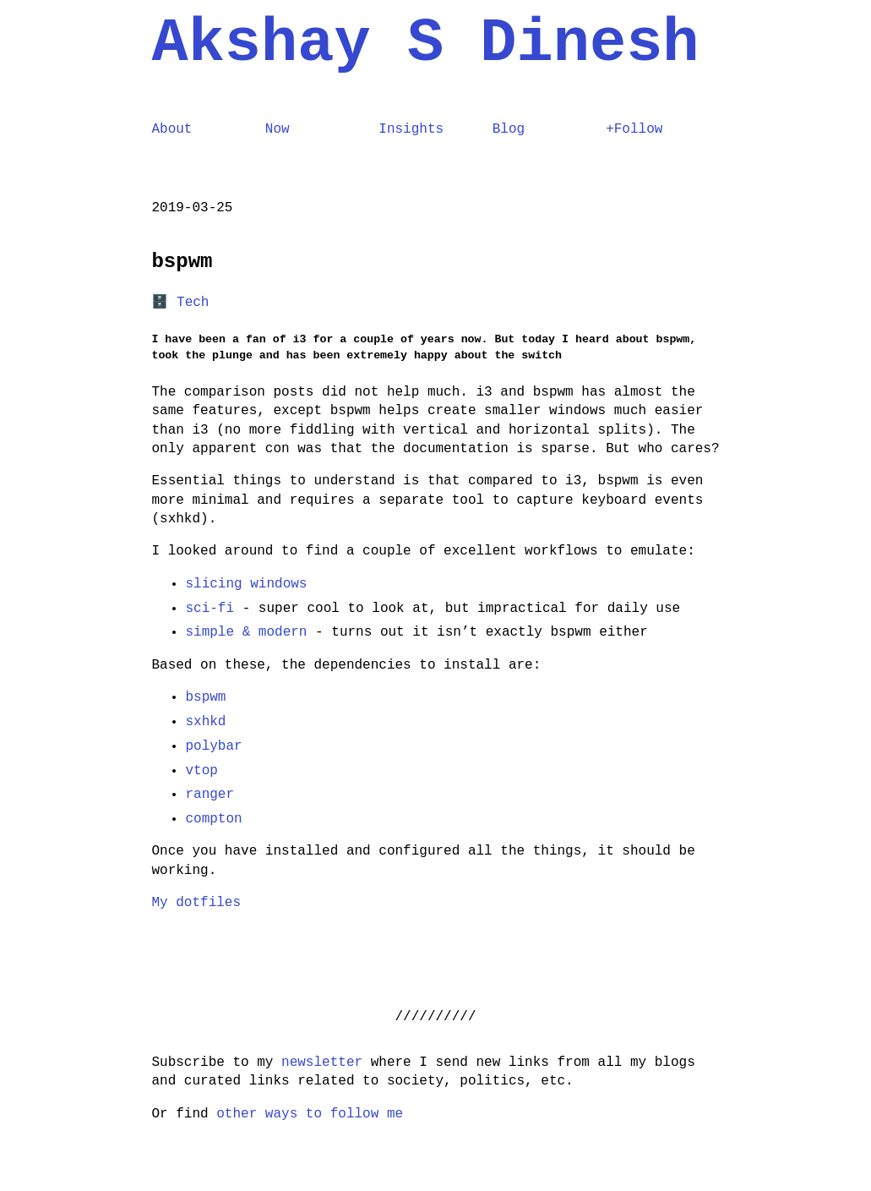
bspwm (206, 697)
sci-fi (210, 608)
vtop (202, 771)
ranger (210, 794)
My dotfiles (197, 902)
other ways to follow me (309, 1114)
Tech (193, 302)
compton (214, 819)
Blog (509, 129)
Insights (411, 129)
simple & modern (247, 632)
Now (277, 129)
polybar (214, 746)
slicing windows (247, 584)
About (172, 129)
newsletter (321, 1062)
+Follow (634, 129)
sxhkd (206, 722)
